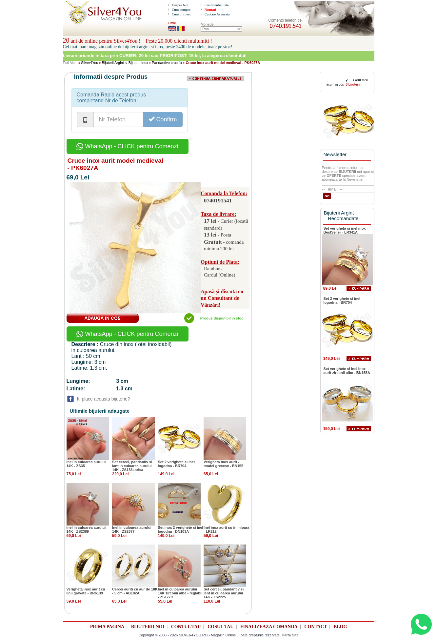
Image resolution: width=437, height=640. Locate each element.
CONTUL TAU (186, 626)
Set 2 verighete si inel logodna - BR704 (176, 464)
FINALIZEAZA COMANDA (269, 626)
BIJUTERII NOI (148, 626)
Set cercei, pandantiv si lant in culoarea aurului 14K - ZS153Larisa (132, 466)
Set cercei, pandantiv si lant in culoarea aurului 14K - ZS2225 (224, 593)
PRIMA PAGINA (107, 626)
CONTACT (315, 626)
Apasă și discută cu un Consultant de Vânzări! (222, 298)
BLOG (340, 626)
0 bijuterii (352, 84)
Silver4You (89, 63)
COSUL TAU (220, 626)
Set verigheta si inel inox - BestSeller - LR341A (346, 230)
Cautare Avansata (217, 14)
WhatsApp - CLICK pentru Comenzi (127, 146)
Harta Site (290, 635)
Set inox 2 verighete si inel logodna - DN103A (180, 529)
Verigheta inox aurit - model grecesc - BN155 (223, 464)
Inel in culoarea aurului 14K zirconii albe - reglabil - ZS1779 (180, 593)
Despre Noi (180, 5)
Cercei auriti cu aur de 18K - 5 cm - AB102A (135, 591)
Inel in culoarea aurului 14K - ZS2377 (131, 529)
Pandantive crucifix (167, 63)
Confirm (163, 119)
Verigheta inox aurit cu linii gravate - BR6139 (86, 591)
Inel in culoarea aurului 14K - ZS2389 (86, 529)
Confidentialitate (217, 5)
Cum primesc (181, 14)
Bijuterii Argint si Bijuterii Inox (125, 63)
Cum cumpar (181, 9)
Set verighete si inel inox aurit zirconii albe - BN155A (347, 371)
